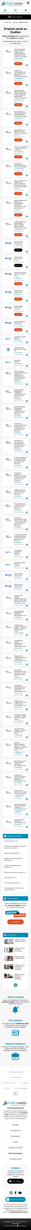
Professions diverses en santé (15, 872)
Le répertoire (15, 1130)
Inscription (15, 922)
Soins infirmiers (10, 878)
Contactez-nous (15, 1159)
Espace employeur (15, 17)
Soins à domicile (10, 1083)
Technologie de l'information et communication (14, 889)
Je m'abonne (17, 1181)
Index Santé (7, 1221)
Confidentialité (15, 1223)
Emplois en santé (15, 1147)
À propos (15, 1125)
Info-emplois (15, 11)
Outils (15, 1142)
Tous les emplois (5, 11)
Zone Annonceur (16, 1153)
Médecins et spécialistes (12, 853)
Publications (15, 1136)
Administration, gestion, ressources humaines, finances (15, 847)
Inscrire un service (17, 1199)
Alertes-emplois (26, 11)
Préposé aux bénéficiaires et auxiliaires (13, 866)
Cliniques (25, 1083)
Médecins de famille (16, 1072)
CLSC (7, 1088)
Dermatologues (22, 1088)
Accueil (15, 22)
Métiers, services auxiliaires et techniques (13, 859)
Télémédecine (16, 1077)
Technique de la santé (12, 883)
